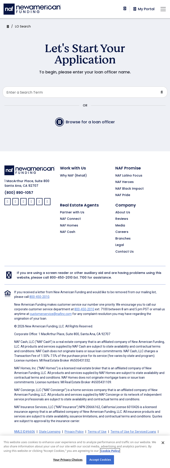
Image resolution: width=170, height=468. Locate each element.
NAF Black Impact (129, 189)
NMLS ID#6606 (24, 431)
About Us (122, 212)
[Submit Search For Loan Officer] (161, 92)
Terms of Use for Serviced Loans (133, 431)
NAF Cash (67, 232)
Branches (123, 239)
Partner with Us (72, 212)
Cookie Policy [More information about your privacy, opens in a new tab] (110, 451)
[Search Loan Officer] (79, 92)
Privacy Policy (74, 431)
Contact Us (124, 252)
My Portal (144, 9)
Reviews (121, 219)
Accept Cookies (100, 460)
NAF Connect (70, 219)
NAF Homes (69, 226)
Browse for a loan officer (85, 122)
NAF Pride (122, 195)
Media (120, 226)
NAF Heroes (124, 182)
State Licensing (49, 431)
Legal (119, 245)
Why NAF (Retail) (73, 176)
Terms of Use (97, 431)
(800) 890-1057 (18, 192)
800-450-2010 (61, 277)
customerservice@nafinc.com (51, 314)
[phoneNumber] (125, 8)
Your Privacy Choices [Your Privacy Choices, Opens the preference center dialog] (68, 460)
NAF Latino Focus (128, 176)
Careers (121, 232)
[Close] (163, 443)
